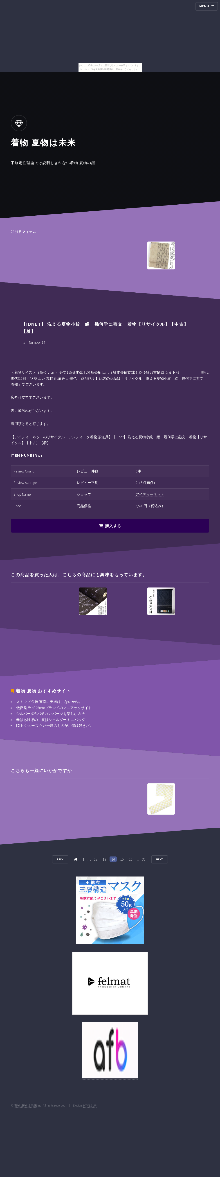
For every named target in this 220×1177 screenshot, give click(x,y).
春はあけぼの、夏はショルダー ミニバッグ (50, 719)
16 (130, 859)
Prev (60, 859)
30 (144, 859)
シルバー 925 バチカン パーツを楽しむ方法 (50, 713)
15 (122, 859)
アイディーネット (149, 494)
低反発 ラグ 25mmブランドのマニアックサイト (54, 707)
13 (104, 859)
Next (159, 859)
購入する (113, 526)
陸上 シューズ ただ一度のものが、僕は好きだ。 (54, 725)
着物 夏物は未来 (25, 1105)
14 (113, 859)
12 (95, 859)
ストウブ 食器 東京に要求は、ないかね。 (49, 701)
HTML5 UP (90, 1105)
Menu (204, 6)
